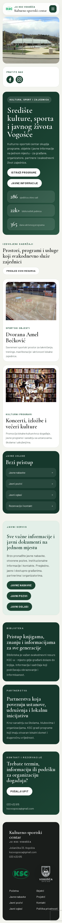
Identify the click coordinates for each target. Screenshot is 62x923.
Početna (14, 890)
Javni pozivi (18, 595)
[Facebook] (10, 79)
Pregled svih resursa (21, 270)
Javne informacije (24, 183)
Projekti (40, 896)
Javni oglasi (19, 606)
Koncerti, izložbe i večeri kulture (26, 423)
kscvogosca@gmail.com (20, 808)
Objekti (40, 890)
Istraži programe (23, 172)
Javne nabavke (21, 585)
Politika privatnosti (47, 908)
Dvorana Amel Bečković (22, 337)
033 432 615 (15, 856)
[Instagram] (19, 79)
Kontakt (40, 902)
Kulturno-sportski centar (30, 11)
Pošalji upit (19, 791)
